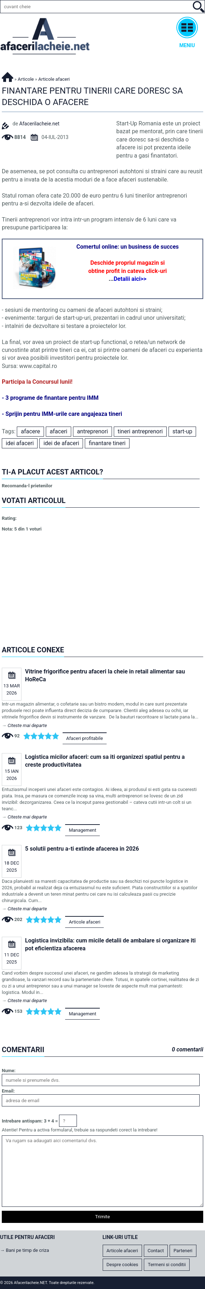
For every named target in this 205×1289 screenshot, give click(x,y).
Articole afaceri (84, 922)
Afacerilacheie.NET (7, 76)
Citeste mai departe (27, 725)
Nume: (8, 1070)
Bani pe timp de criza (27, 1250)
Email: (8, 1091)
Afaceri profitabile (84, 738)
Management (82, 830)
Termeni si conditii (167, 1264)
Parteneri (183, 1250)
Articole (26, 79)
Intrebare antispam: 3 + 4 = (30, 1121)
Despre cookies (122, 1264)
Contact (156, 1250)
